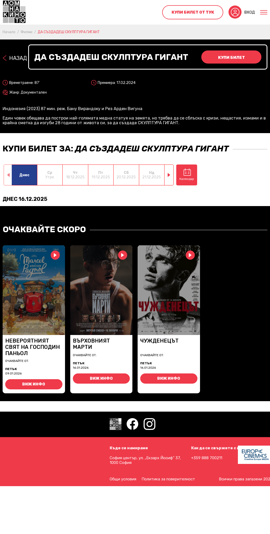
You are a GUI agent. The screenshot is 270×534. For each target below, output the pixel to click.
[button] (169, 174)
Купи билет (231, 57)
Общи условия (123, 479)
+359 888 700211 (206, 458)
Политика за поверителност (168, 479)
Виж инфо (33, 384)
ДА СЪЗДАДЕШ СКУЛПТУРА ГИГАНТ (69, 32)
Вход (249, 12)
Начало (9, 32)
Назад (18, 58)
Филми (26, 32)
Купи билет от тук (193, 12)
